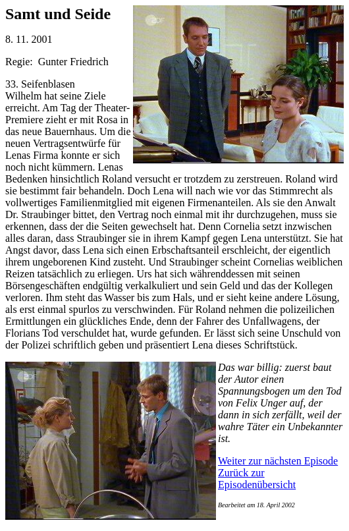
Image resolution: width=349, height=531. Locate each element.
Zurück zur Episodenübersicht (257, 478)
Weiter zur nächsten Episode (278, 460)
